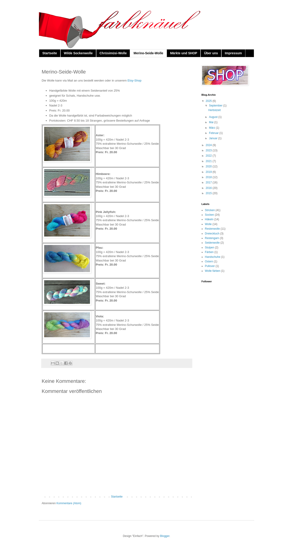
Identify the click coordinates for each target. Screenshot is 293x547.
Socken (209, 214)
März (212, 127)
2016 (209, 188)
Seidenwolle (212, 242)
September (216, 105)
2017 (209, 182)
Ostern (209, 261)
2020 (209, 166)
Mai (211, 122)
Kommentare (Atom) (69, 503)
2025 (209, 101)
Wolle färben (212, 270)
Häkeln (209, 219)
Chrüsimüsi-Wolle (113, 53)
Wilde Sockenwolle (78, 53)
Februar (214, 133)
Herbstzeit (214, 110)
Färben (209, 252)
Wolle (208, 224)
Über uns (211, 53)
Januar (213, 138)
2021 (209, 161)
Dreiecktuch (212, 233)
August (213, 117)
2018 (209, 177)
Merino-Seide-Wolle (148, 53)
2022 (209, 155)
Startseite (49, 53)
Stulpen (209, 247)
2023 (209, 150)
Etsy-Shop (134, 80)
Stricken (210, 210)
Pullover (210, 266)
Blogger (164, 536)
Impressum (233, 53)
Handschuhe (212, 257)
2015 (209, 193)
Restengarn (212, 238)
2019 (209, 172)
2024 (209, 145)
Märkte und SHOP (183, 53)
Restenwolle (212, 228)
